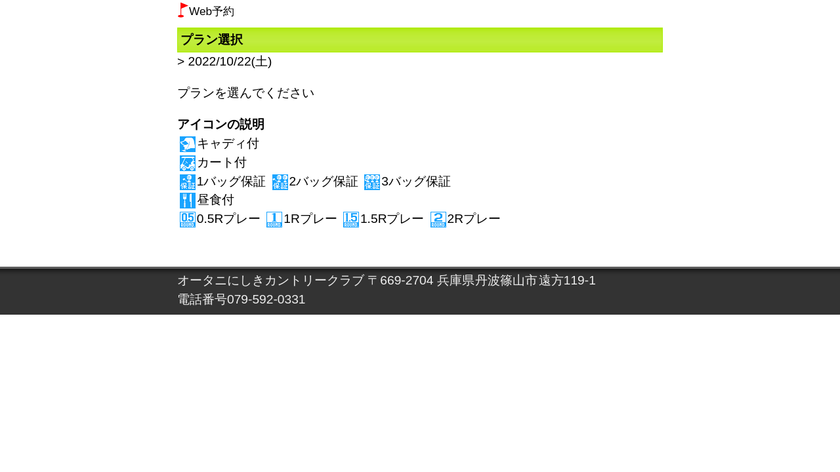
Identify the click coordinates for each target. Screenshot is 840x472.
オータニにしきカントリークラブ (270, 280)
